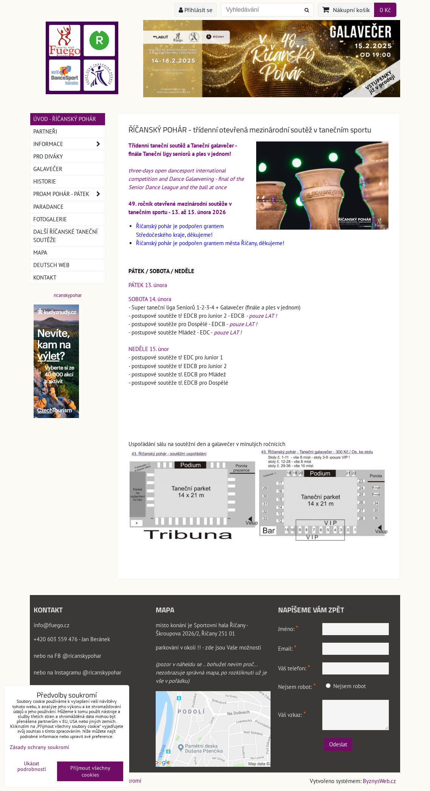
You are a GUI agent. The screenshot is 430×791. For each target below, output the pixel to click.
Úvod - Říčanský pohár (64, 119)
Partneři (45, 131)
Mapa (40, 252)
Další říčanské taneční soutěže (65, 236)
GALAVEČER (47, 168)
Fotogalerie (50, 219)
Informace (69, 144)
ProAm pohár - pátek (69, 194)
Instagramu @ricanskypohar (87, 672)
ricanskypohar (68, 295)
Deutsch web (51, 265)
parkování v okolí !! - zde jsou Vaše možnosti (208, 647)
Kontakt (44, 277)
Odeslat (338, 744)
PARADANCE (48, 206)
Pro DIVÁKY (48, 156)
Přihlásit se (195, 10)
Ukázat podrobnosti (31, 766)
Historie (44, 181)
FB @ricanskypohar (77, 655)
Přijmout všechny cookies (90, 771)
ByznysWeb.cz (379, 781)
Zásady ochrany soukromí (39, 747)
